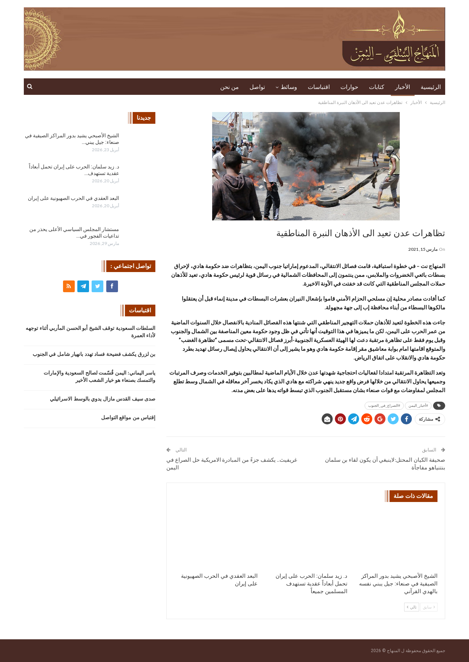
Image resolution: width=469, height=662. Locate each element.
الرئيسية (431, 87)
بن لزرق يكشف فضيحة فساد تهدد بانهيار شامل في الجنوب (94, 354)
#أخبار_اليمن (418, 405)
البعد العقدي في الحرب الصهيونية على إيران (73, 198)
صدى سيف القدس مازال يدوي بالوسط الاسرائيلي (102, 399)
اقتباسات (319, 87)
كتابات (376, 87)
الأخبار (402, 87)
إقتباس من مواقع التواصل (128, 417)
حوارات (349, 87)
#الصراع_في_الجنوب (384, 405)
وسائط (289, 87)
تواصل (257, 87)
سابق (429, 607)
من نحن (229, 87)
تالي (412, 607)
